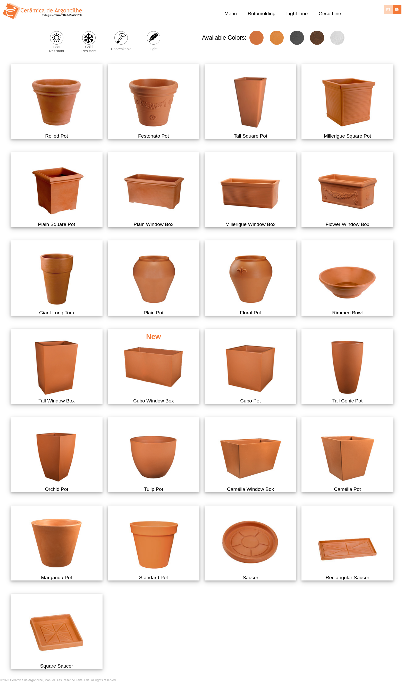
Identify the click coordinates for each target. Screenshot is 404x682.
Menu (230, 13)
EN (397, 9)
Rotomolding (261, 13)
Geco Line (329, 13)
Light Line (297, 13)
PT (388, 9)
